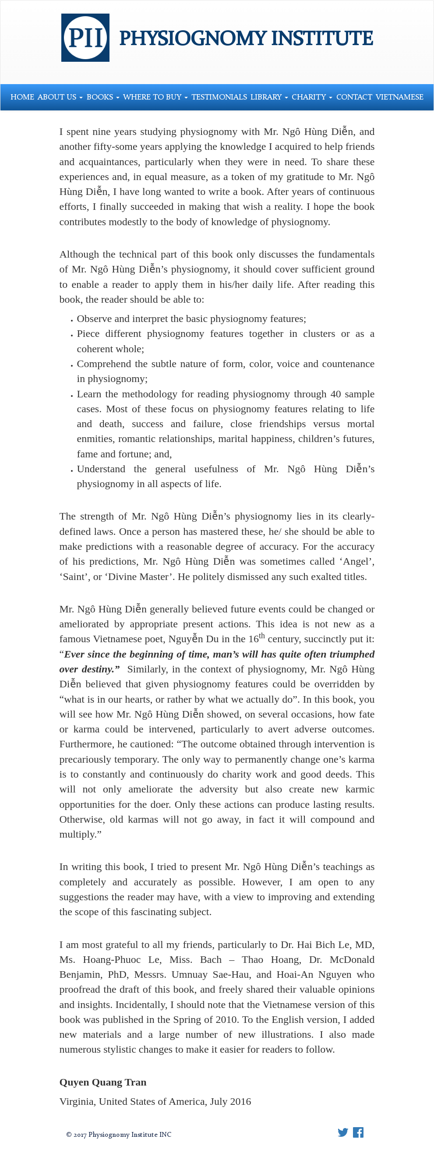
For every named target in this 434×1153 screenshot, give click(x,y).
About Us (60, 97)
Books (103, 97)
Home (22, 97)
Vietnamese (399, 97)
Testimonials (219, 97)
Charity (312, 97)
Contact (354, 97)
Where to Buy (155, 97)
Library (269, 97)
